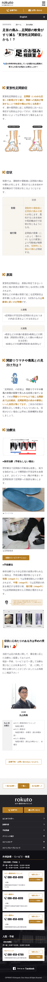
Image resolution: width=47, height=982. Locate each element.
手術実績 (24, 830)
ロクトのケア (7, 842)
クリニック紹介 (8, 836)
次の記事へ (37, 786)
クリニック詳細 (35, 879)
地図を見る (36, 874)
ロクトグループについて (11, 848)
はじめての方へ (24, 819)
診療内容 (24, 824)
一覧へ (23, 786)
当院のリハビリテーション (15, 558)
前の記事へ (11, 786)
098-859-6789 (14, 954)
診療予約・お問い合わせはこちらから (23, 762)
